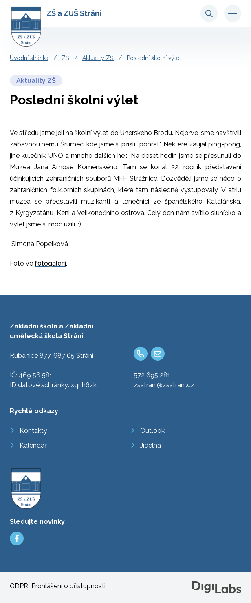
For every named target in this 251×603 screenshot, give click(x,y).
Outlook (152, 431)
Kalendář (33, 445)
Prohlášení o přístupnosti (68, 586)
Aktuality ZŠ (98, 58)
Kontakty (33, 431)
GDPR (19, 586)
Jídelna (150, 445)
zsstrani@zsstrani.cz (164, 385)
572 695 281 (152, 375)
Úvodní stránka (29, 58)
